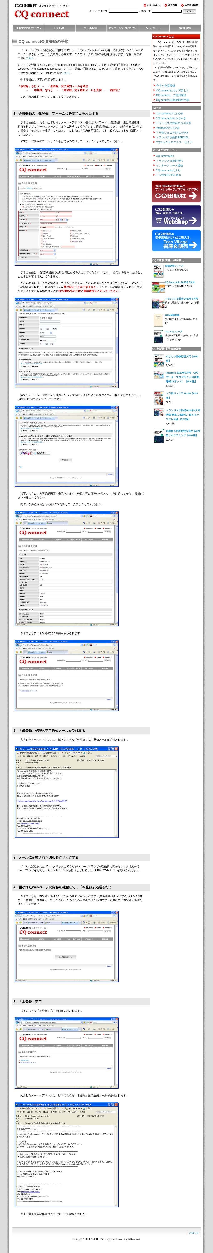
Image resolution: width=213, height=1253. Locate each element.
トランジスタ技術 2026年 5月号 (181, 298)
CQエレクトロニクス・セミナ (174, 142)
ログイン (189, 11)
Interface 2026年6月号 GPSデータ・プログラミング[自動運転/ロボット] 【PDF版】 (182, 377)
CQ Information (165, 155)
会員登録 (171, 5)
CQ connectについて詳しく (172, 90)
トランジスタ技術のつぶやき (173, 123)
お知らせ (193, 1233)
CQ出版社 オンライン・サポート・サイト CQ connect (47, 13)
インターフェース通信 (169, 165)
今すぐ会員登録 (165, 85)
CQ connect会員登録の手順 (172, 100)
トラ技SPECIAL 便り (168, 175)
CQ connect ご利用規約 (171, 95)
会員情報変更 (190, 5)
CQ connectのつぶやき (170, 113)
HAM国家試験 (172, 315)
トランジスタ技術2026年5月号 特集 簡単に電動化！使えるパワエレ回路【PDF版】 (184, 414)
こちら (30, 58)
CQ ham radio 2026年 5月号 (180, 282)
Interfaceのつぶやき (168, 127)
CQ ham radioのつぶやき (171, 118)
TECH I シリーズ (174, 331)
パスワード (145, 11)
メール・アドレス (98, 11)
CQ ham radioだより (168, 170)
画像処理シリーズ (174, 266)
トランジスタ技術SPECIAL (172, 137)
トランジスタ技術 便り (170, 160)
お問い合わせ (152, 5)
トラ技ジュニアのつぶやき (172, 132)
